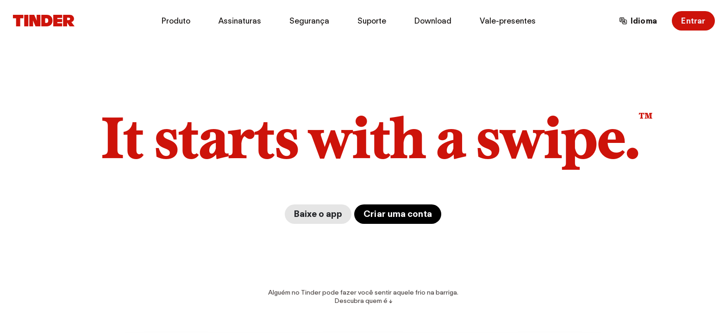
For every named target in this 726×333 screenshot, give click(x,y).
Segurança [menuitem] (309, 20)
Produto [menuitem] (176, 20)
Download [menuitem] (432, 20)
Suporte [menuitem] (371, 20)
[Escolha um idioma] (638, 21)
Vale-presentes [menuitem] (508, 20)
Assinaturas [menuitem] (240, 20)
